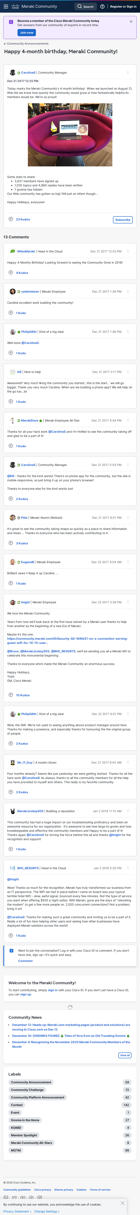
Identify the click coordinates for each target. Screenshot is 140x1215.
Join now (26, 32)
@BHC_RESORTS (63, 651)
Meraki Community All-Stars (31, 1143)
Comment (25, 961)
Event (15, 1112)
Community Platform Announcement (37, 1097)
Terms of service (100, 1189)
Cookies (81, 1189)
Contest (17, 1105)
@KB (10, 476)
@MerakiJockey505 (34, 651)
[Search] (86, 6)
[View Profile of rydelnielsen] (30, 291)
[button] (128, 72)
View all (125, 1055)
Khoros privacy (63, 1189)
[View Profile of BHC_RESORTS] (28, 868)
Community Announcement (31, 1082)
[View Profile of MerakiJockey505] (30, 811)
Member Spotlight (24, 1135)
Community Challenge (27, 1090)
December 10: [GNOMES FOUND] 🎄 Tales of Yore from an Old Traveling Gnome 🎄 (71, 1035)
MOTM (16, 1150)
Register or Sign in (123, 6)
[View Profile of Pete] (24, 517)
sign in (53, 990)
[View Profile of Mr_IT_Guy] (25, 762)
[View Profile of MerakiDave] (29, 420)
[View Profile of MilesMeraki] (26, 251)
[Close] (122, 1207)
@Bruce (13, 651)
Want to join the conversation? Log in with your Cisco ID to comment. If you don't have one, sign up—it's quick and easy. (73, 952)
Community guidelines (17, 1189)
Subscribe (123, 220)
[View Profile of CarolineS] (28, 72)
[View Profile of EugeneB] (27, 562)
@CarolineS (30, 343)
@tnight (115, 835)
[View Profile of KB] (19, 372)
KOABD (16, 1127)
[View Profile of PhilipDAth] (29, 331)
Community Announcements (26, 43)
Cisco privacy (42, 1189)
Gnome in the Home (25, 1120)
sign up (25, 994)
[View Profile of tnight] (25, 602)
